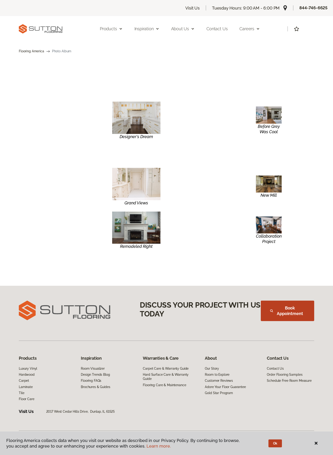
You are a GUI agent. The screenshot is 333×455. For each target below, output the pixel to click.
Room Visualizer (93, 368)
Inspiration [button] (146, 28)
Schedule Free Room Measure (289, 380)
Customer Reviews (219, 380)
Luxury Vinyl (28, 368)
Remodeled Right (136, 246)
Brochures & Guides (95, 387)
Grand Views (136, 202)
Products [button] (111, 28)
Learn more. (159, 446)
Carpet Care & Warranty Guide (166, 368)
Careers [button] (249, 28)
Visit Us (192, 8)
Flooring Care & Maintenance (164, 385)
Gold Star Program (219, 393)
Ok (275, 443)
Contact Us (217, 28)
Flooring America (31, 51)
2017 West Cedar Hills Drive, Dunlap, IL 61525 (80, 411)
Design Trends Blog (95, 374)
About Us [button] (183, 28)
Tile (21, 393)
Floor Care (26, 399)
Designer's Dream (136, 136)
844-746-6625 (313, 7)
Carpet (24, 380)
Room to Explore (217, 374)
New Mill (269, 195)
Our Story (212, 368)
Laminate (26, 387)
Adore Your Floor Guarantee (225, 387)
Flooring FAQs (91, 380)
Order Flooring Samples (284, 374)
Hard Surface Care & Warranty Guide (166, 377)
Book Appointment (286, 311)
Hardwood (27, 374)
